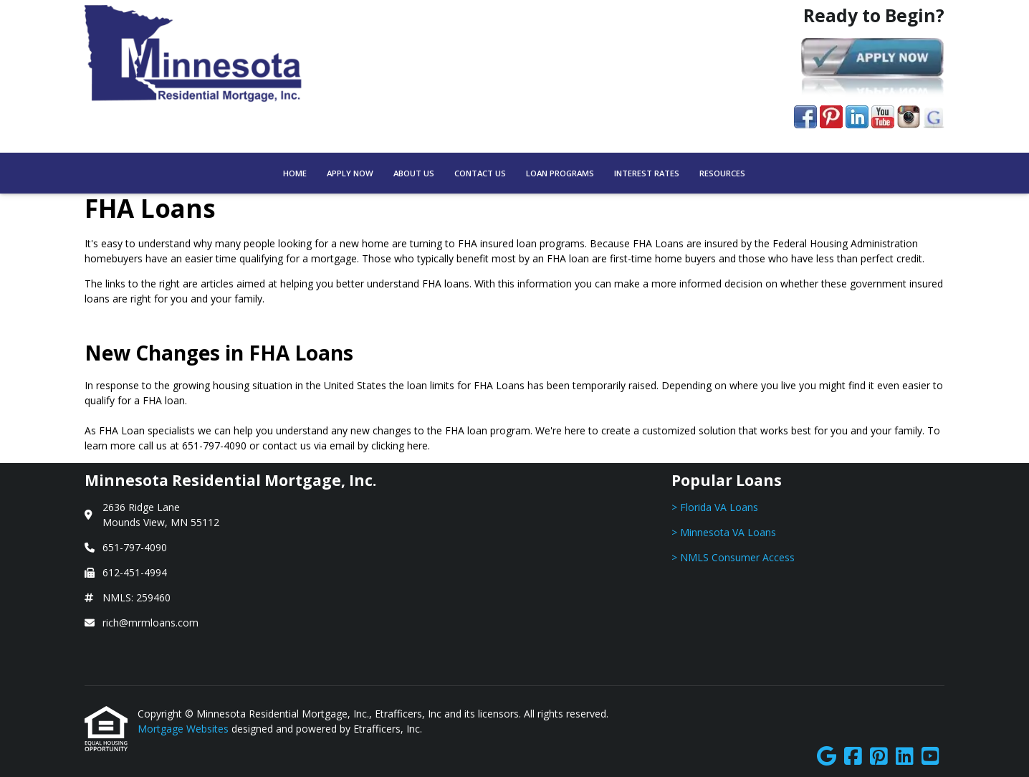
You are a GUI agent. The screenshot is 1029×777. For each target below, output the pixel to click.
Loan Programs (560, 173)
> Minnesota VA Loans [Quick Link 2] (723, 532)
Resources (722, 173)
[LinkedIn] (905, 756)
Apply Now (350, 173)
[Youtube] (930, 756)
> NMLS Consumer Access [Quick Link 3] (733, 557)
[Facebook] (853, 756)
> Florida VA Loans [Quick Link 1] (714, 507)
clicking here (399, 445)
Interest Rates (646, 173)
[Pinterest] (879, 756)
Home (295, 173)
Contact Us (480, 173)
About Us (413, 173)
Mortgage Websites (184, 728)
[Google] (826, 756)
